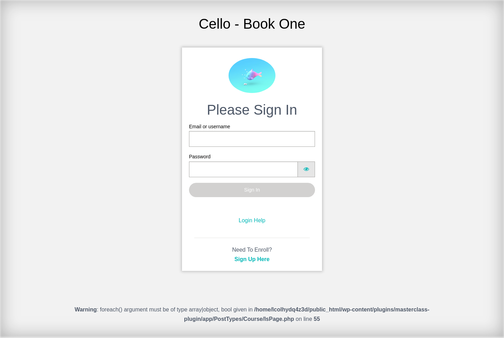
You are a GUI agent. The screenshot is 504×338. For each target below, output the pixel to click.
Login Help (252, 220)
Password (252, 165)
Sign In (252, 190)
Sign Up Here (252, 259)
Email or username (252, 135)
